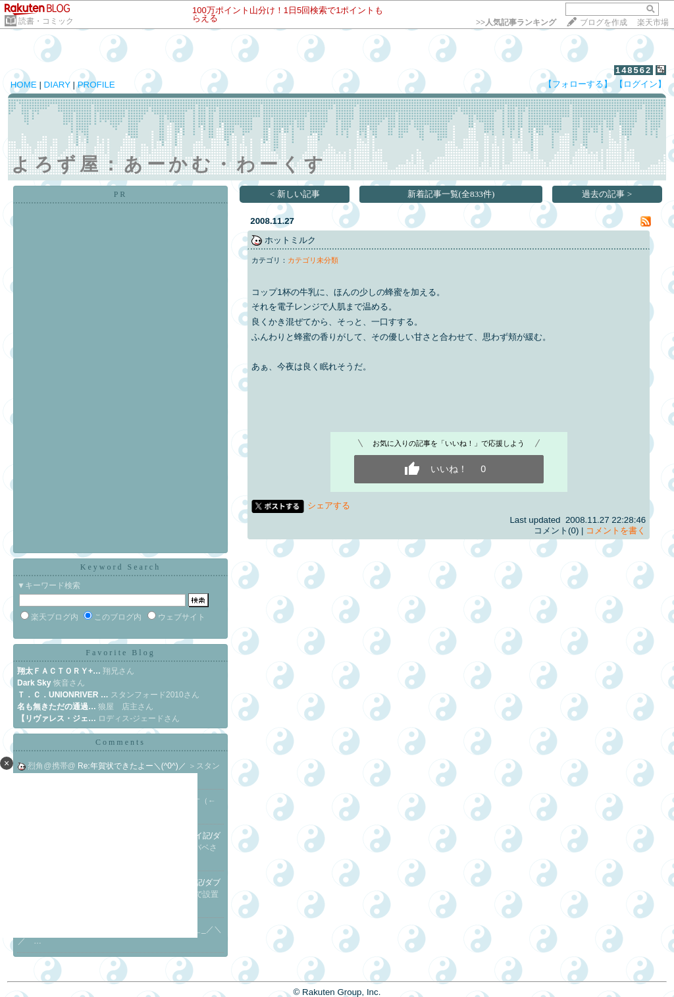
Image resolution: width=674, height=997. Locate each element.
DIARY (57, 85)
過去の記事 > (607, 194)
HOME (24, 85)
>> (516, 22)
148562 (633, 70)
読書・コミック (46, 21)
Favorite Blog (120, 652)
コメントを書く (616, 530)
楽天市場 (653, 22)
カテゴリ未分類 (313, 260)
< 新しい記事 (295, 194)
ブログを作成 (603, 22)
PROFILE (96, 85)
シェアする (328, 505)
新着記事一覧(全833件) (451, 194)
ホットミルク (290, 240)
